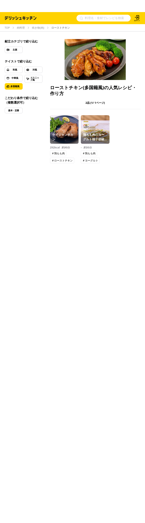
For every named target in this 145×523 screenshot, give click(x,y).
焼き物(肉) (38, 27)
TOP (7, 27)
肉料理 (21, 27)
